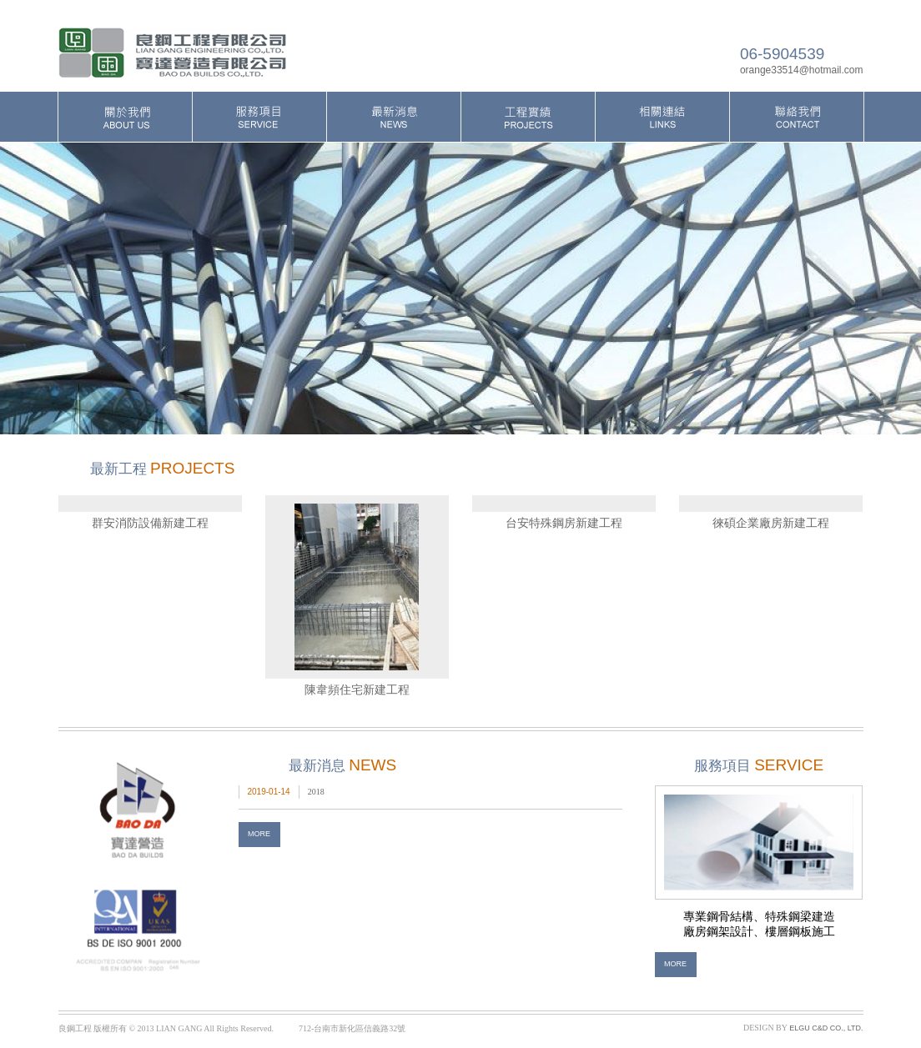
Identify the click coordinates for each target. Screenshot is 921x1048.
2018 (316, 791)
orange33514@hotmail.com (801, 70)
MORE (259, 834)
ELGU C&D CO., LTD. (826, 1028)
